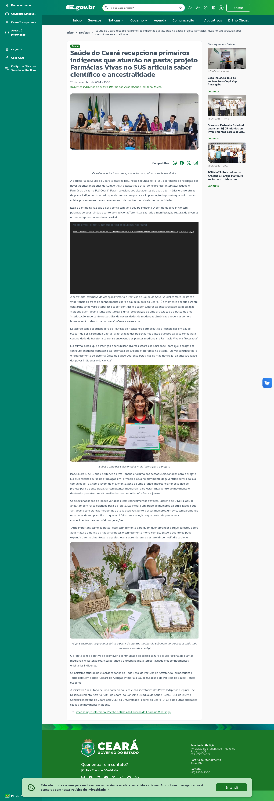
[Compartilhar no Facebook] (182, 163)
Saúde (75, 46)
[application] (134, 258)
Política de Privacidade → (90, 789)
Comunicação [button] (185, 20)
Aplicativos (213, 20)
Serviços (94, 20)
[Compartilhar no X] (189, 163)
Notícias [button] (116, 20)
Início (77, 20)
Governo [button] (138, 20)
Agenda (160, 20)
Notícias (84, 32)
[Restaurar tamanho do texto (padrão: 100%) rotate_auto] (205, 7)
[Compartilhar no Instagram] (196, 163)
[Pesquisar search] (106, 7)
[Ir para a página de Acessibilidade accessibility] (221, 7)
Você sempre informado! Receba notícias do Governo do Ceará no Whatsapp (123, 712)
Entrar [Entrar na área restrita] (238, 7)
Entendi (231, 787)
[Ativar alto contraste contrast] (213, 7)
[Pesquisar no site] (143, 7)
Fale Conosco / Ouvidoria (102, 770)
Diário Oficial (238, 20)
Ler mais (213, 91)
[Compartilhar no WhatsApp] (175, 163)
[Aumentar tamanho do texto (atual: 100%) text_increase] (198, 7)
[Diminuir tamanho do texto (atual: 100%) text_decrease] (190, 7)
